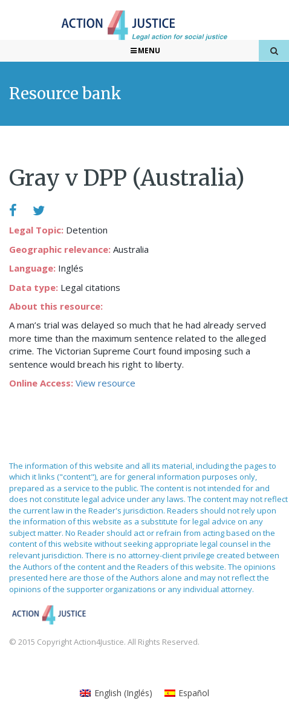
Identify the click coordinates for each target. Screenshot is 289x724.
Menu (145, 50)
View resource (105, 383)
